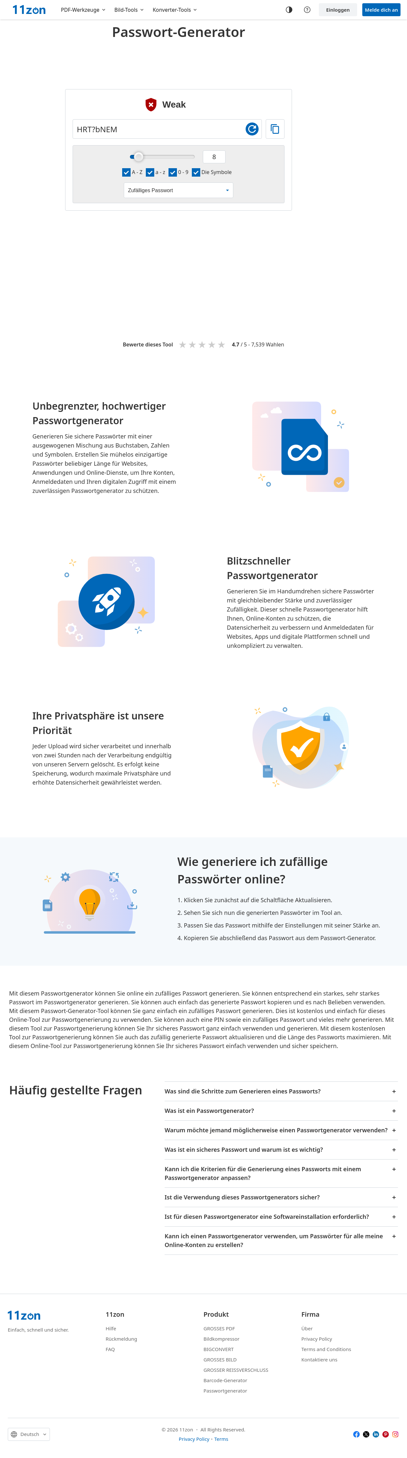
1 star (183, 344)
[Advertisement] (179, 59)
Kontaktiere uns (319, 1359)
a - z (155, 172)
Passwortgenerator (225, 1390)
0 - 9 (179, 172)
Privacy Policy (316, 1339)
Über (307, 1328)
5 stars (222, 344)
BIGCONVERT (219, 1349)
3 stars (202, 344)
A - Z (132, 172)
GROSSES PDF (219, 1328)
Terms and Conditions (326, 1349)
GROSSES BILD (220, 1359)
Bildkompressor (221, 1339)
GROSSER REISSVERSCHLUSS (236, 1370)
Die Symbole (212, 172)
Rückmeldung (121, 1339)
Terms (221, 1439)
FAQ (110, 1349)
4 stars (212, 344)
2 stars (193, 344)
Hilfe (111, 1328)
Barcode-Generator (225, 1380)
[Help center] (307, 9)
